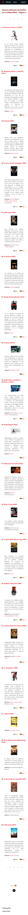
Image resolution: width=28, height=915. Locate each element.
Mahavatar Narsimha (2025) (13, 464)
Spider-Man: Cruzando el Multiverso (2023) (11, 381)
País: (14, 885)
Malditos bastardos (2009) (13, 583)
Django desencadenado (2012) (14, 297)
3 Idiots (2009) (8, 714)
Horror (16, 153)
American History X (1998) (13, 27)
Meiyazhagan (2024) (10, 425)
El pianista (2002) (10, 256)
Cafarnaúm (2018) (10, 825)
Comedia (12, 370)
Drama (12, 61)
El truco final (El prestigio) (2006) (15, 163)
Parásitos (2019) (9, 343)
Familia (12, 413)
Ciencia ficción (13, 201)
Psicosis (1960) (9, 121)
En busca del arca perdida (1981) (15, 779)
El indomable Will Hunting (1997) (15, 539)
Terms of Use (6, 911)
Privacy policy (7, 908)
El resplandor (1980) (11, 668)
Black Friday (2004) (10, 504)
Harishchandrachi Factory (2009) (15, 626)
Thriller (7, 201)
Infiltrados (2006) (10, 212)
